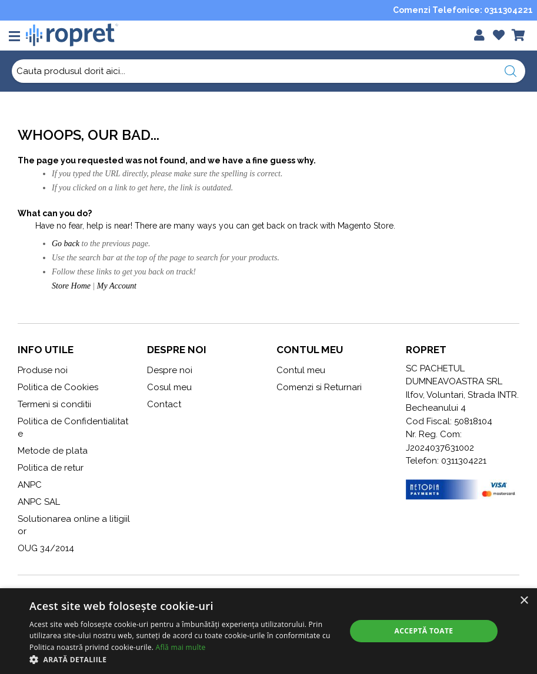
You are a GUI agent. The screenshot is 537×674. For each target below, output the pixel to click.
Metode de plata (53, 450)
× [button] (523, 600)
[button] (182, 659)
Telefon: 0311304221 (446, 460)
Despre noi (169, 370)
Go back (65, 243)
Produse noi (43, 370)
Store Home (71, 285)
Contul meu (300, 370)
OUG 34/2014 (46, 548)
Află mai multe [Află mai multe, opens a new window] (181, 647)
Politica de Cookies (58, 387)
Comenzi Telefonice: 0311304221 (463, 10)
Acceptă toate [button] (424, 631)
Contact (164, 404)
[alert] (268, 631)
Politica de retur (51, 467)
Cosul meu (169, 387)
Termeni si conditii (54, 404)
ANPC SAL (39, 502)
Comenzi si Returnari (319, 387)
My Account (116, 285)
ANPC (30, 484)
